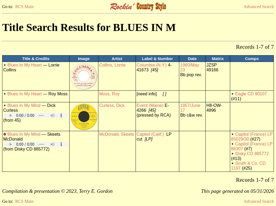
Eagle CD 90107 (251, 94)
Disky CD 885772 (252, 153)
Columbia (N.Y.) (152, 65)
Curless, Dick (112, 105)
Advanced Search (259, 6)
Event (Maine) (150, 105)
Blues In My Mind (23, 105)
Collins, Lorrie (112, 65)
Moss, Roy (109, 94)
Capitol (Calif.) (150, 134)
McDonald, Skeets (116, 134)
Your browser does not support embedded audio (36, 115)
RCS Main (24, 6)
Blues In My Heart (24, 65)
